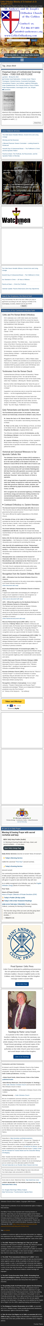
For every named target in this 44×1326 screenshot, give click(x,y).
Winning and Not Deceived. (10, 140)
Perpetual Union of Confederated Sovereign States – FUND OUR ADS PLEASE (21, 73)
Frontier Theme (38, 1324)
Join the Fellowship (22, 822)
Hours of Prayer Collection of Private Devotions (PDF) (19, 894)
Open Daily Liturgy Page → (13, 848)
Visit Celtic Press (22, 984)
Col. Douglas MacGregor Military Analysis (14, 1190)
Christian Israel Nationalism (12, 79)
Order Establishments (8, 85)
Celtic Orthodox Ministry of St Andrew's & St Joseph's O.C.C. (18, 2)
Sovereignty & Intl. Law (23, 87)
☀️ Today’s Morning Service (12, 858)
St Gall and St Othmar (30, 1146)
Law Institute (20, 83)
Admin (6, 77)
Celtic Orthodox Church (22, 1095)
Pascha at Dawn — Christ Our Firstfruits (14, 284)
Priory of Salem (34, 85)
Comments (7, 89)
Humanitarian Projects (9, 83)
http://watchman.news (32, 1180)
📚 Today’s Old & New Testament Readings (17, 901)
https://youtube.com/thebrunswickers (21, 1138)
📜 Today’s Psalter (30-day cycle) (13, 897)
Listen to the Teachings (22, 1056)
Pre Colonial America (22, 85)
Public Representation (8, 87)
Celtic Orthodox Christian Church (16, 1085)
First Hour (19, 862)
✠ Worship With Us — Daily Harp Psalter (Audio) (22, 55)
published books (7, 1079)
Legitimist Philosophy (31, 83)
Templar (33, 87)
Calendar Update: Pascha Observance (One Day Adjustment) (20, 288)
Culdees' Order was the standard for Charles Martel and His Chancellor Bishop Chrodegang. (21, 1150)
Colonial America (15, 81)
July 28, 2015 (14, 77)
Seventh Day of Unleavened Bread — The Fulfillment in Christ (20, 275)
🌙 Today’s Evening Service (12, 866)
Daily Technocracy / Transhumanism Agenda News (17, 1192)
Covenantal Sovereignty (28, 81)
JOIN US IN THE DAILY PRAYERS (13, 904)
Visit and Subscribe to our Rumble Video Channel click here (20, 1165)
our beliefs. (7, 1230)
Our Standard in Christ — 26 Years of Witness (16, 279)
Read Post (37, 122)
